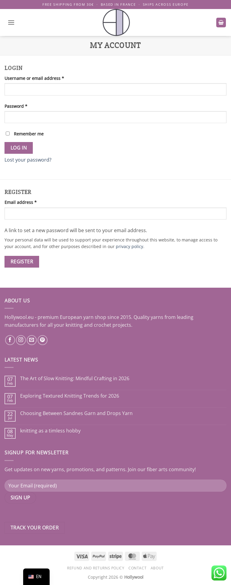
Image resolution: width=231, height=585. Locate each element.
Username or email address (43, 78)
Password (25, 106)
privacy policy (129, 246)
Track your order (35, 527)
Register (22, 261)
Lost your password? (28, 159)
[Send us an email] (32, 340)
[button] (11, 22)
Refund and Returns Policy (95, 568)
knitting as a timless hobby (50, 431)
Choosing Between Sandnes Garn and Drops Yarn (76, 413)
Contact (137, 568)
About (157, 568)
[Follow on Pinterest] (43, 340)
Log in (19, 147)
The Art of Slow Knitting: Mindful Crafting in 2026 (74, 378)
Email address (30, 202)
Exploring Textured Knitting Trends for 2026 (69, 396)
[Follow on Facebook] (10, 340)
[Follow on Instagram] (21, 340)
